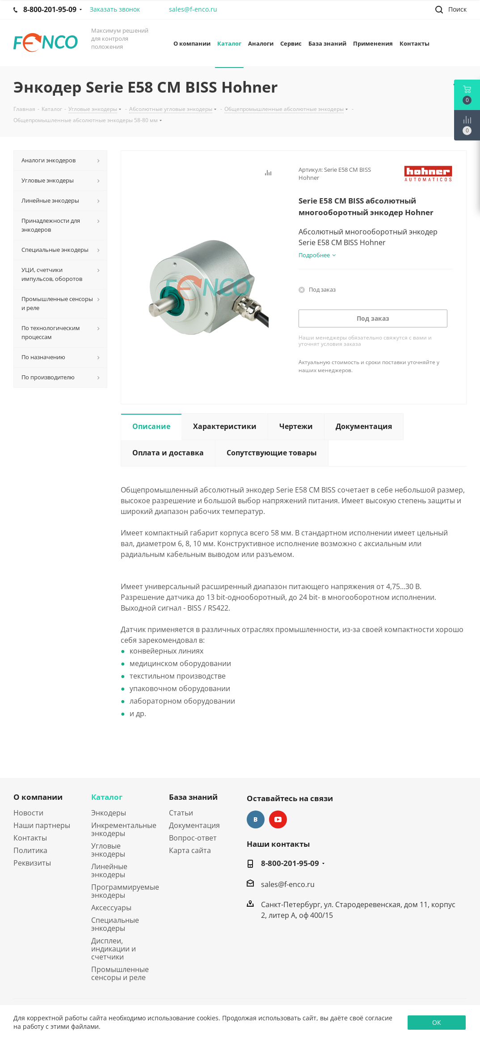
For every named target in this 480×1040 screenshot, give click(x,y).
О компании (38, 797)
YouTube (278, 819)
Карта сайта (190, 850)
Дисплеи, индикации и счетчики (113, 949)
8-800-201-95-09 (290, 863)
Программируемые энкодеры (125, 891)
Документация (194, 825)
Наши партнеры (41, 825)
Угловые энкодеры (108, 850)
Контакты (30, 838)
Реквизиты (32, 863)
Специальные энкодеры (115, 924)
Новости (28, 813)
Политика (30, 850)
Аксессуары (111, 908)
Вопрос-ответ (193, 838)
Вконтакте (256, 819)
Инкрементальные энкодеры (123, 829)
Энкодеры (108, 813)
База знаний (193, 797)
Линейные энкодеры (109, 870)
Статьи (181, 813)
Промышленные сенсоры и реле (120, 973)
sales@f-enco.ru (193, 9)
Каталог (106, 797)
